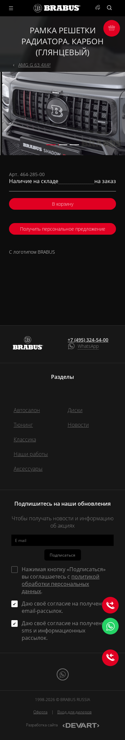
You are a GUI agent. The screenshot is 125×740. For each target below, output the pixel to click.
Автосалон (27, 410)
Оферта (40, 712)
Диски (75, 410)
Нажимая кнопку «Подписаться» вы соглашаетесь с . (64, 580)
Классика (25, 439)
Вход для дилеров (74, 712)
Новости (78, 424)
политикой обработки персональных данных (60, 584)
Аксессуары (28, 468)
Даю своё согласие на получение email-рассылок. (65, 607)
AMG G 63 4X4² (34, 65)
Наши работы (31, 454)
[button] (51, 144)
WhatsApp (88, 346)
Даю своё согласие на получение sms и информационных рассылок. (65, 630)
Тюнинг (23, 424)
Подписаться (62, 555)
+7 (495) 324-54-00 (88, 340)
